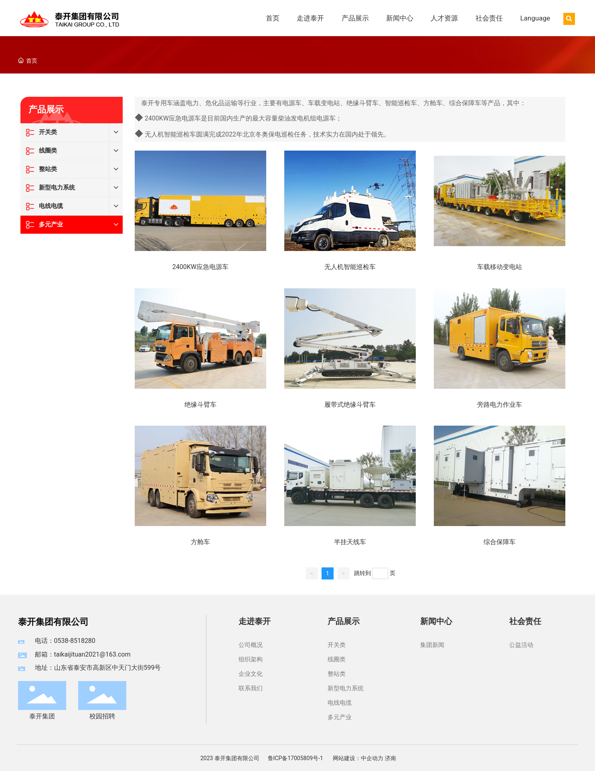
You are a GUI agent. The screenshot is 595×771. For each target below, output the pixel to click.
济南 (390, 758)
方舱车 (200, 542)
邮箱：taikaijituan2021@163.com (83, 654)
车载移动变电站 (499, 267)
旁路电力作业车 (499, 404)
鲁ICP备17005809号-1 (295, 758)
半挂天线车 (350, 542)
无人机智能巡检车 (350, 267)
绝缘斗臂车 (200, 404)
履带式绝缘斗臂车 (350, 404)
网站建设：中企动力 (358, 758)
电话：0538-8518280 (65, 641)
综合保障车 (500, 542)
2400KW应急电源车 (200, 267)
